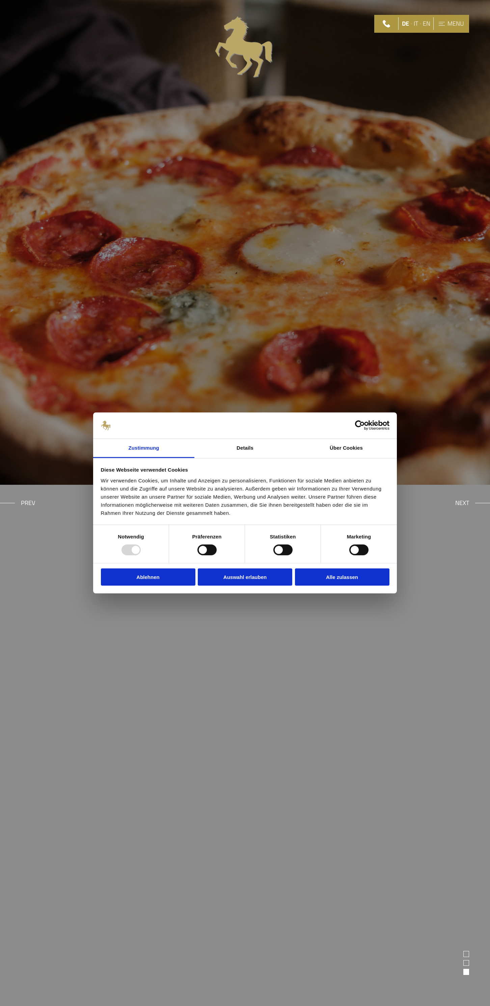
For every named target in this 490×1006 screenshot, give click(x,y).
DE (405, 24)
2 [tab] (466, 962)
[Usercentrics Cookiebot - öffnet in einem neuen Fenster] (359, 425)
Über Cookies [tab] (346, 448)
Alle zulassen (342, 577)
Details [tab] (245, 448)
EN (426, 24)
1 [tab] (466, 954)
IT (416, 24)
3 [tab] (466, 972)
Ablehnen (147, 577)
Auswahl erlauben (245, 577)
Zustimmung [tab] (144, 448)
